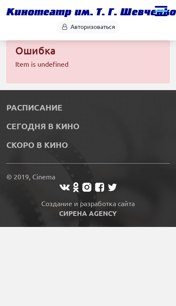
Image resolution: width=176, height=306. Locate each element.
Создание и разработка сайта (88, 208)
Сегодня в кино (42, 126)
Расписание (34, 107)
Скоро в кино (37, 145)
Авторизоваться (88, 26)
